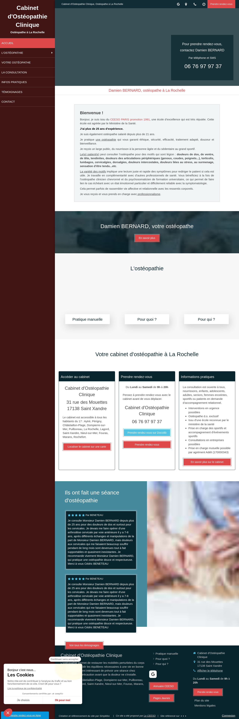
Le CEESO (150, 715)
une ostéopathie (106, 139)
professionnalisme (148, 194)
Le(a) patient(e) (89, 154)
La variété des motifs (93, 171)
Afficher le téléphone (210, 670)
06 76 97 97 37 (203, 66)
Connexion (228, 715)
